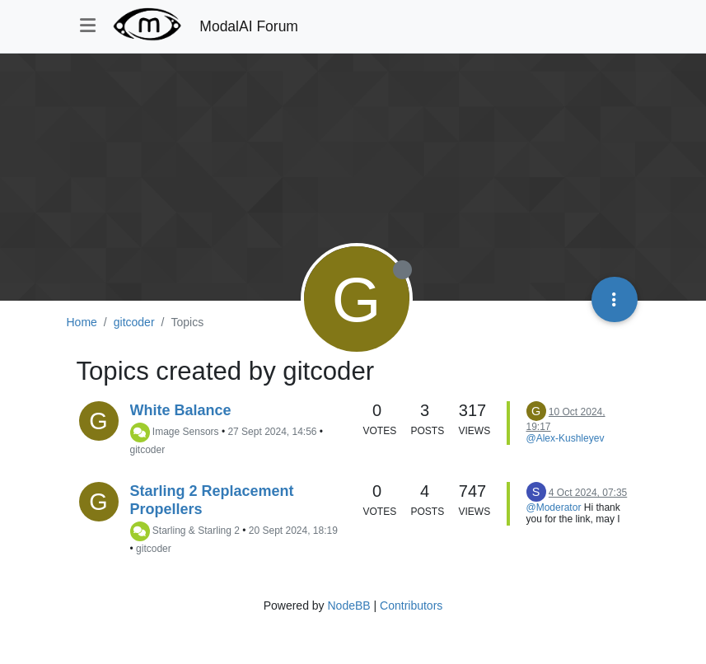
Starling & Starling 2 (196, 531)
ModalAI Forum (248, 26)
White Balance (180, 410)
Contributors (411, 605)
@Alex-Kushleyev (565, 438)
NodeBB (348, 605)
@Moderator (554, 507)
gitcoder (148, 450)
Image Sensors (185, 432)
